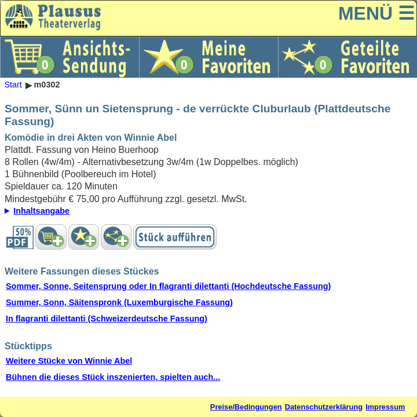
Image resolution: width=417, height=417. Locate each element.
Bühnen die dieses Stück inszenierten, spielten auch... (113, 377)
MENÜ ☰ (376, 13)
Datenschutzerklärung (324, 407)
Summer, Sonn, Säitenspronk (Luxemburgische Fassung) (119, 302)
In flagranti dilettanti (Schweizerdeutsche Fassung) (106, 318)
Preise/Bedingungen (246, 407)
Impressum (385, 407)
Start (12, 85)
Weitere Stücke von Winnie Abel (69, 360)
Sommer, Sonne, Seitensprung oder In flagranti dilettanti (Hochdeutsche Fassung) (168, 286)
